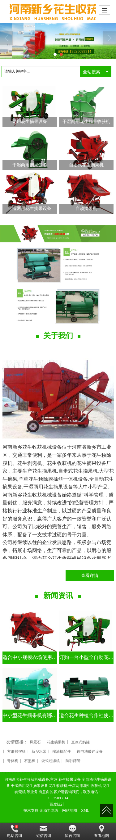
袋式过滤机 (50, 761)
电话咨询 (14, 831)
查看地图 (101, 831)
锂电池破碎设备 (90, 751)
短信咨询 (43, 831)
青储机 (12, 761)
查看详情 (89, 575)
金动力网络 (49, 810)
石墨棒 (29, 761)
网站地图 (69, 810)
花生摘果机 (56, 742)
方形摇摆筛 (16, 751)
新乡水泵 (39, 751)
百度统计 (56, 804)
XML (85, 810)
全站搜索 (91, 71)
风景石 (35, 742)
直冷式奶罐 (80, 742)
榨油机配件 (61, 751)
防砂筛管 (73, 761)
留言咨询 (72, 831)
